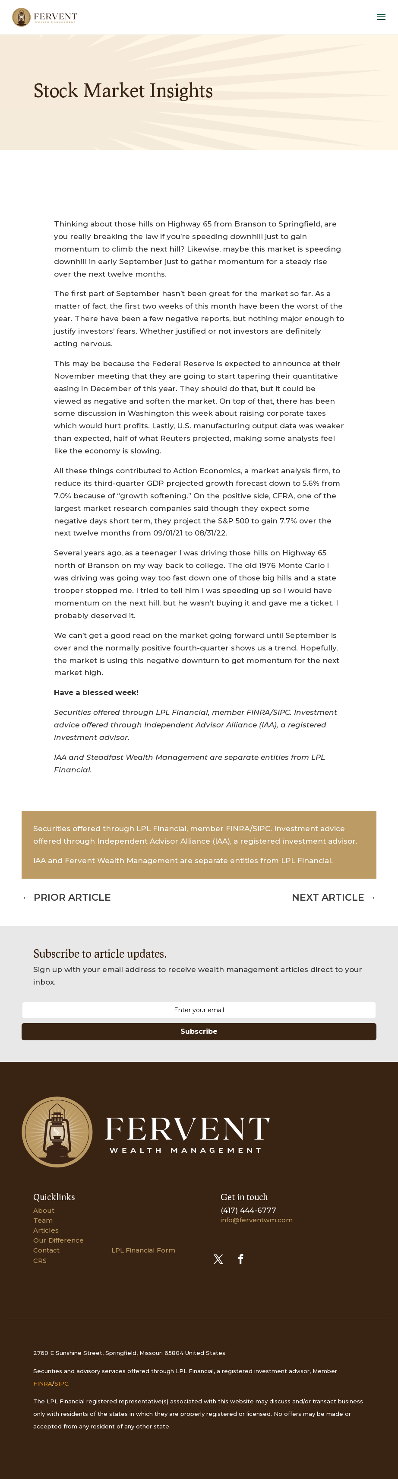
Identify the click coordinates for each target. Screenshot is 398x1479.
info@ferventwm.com (257, 1220)
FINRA (42, 1383)
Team (43, 1220)
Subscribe (199, 1031)
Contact (46, 1250)
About (43, 1210)
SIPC (61, 1383)
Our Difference (58, 1240)
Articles (46, 1230)
